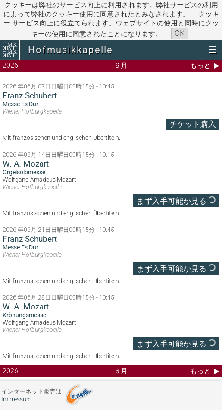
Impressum (16, 399)
